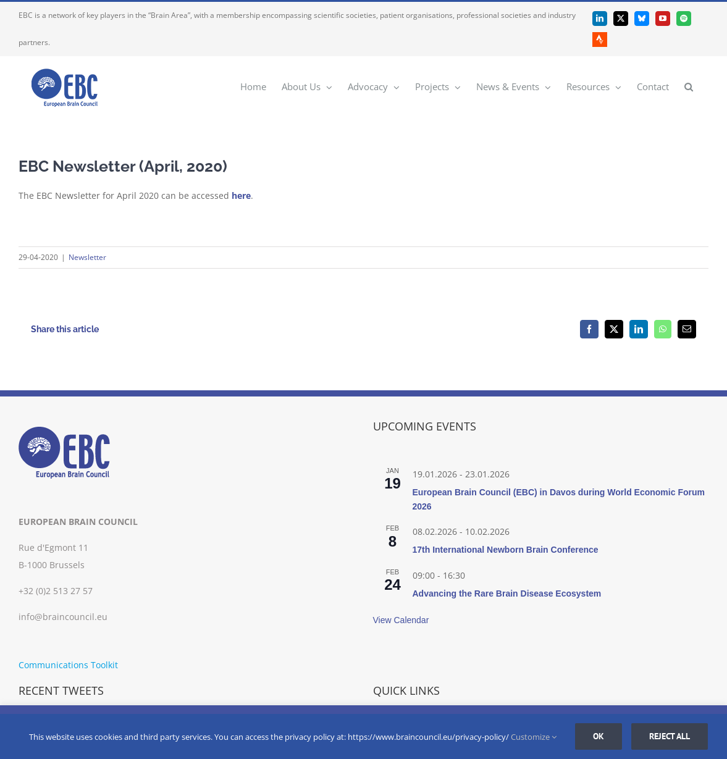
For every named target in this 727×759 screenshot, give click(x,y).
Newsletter (87, 257)
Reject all (669, 736)
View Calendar (401, 620)
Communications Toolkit (68, 665)
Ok (598, 736)
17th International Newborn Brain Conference (506, 550)
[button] (688, 86)
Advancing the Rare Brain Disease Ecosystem (507, 593)
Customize (534, 736)
